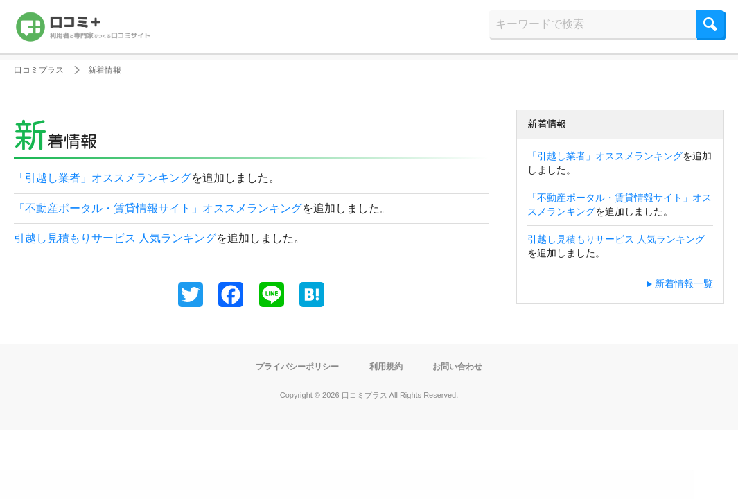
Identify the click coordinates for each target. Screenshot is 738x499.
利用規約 (388, 365)
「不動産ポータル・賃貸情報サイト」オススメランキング (158, 208)
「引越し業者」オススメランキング (102, 178)
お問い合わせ (467, 365)
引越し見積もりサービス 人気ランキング (115, 238)
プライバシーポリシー (290, 365)
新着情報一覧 (684, 283)
